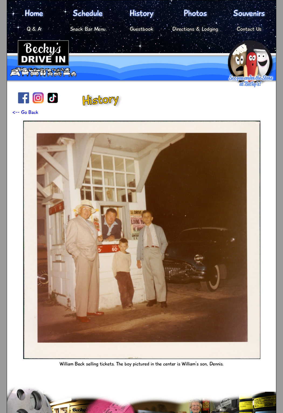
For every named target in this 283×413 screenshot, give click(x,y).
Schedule (88, 13)
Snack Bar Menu (87, 29)
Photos (195, 13)
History (141, 13)
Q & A (34, 29)
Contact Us (249, 29)
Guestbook (141, 29)
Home (34, 13)
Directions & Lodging (195, 29)
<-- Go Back (25, 112)
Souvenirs (249, 13)
